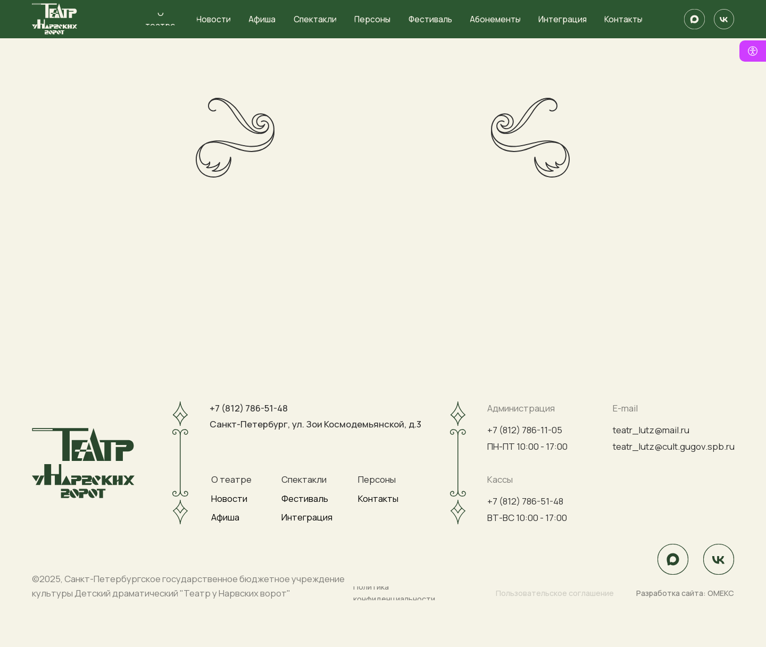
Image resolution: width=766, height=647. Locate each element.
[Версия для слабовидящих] (752, 51)
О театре (231, 479)
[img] (694, 19)
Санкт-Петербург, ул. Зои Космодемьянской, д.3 (315, 424)
